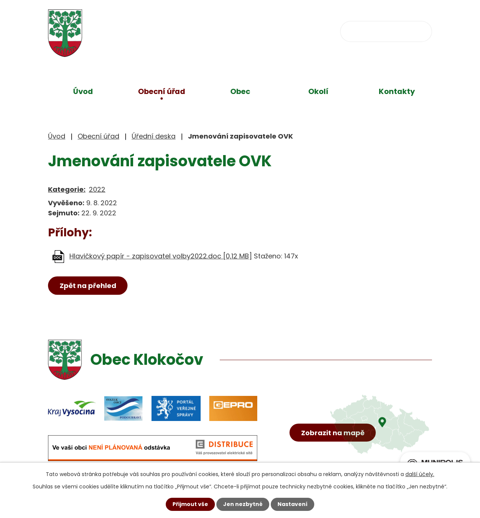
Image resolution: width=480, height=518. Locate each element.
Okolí (318, 91)
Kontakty (397, 91)
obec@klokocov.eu (298, 30)
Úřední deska (154, 136)
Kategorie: (67, 189)
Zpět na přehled (88, 285)
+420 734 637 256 (209, 30)
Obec (240, 91)
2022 (97, 189)
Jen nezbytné (242, 504)
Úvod (83, 91)
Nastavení (293, 504)
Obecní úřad (161, 91)
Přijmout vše (190, 504)
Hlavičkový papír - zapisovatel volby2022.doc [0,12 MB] (160, 256)
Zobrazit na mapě (332, 432)
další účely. (419, 474)
